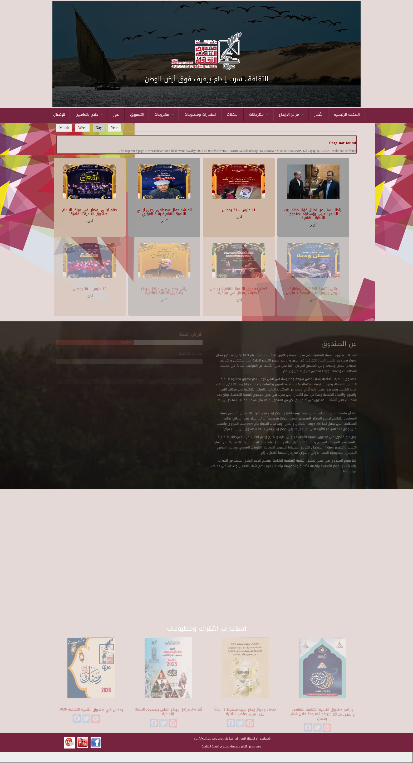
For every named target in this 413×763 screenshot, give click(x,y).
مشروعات (164, 114)
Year (114, 127)
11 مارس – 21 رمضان (238, 209)
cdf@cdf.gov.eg (206, 738)
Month (64, 127)
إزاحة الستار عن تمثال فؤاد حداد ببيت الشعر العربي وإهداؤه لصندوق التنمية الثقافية (313, 213)
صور (116, 114)
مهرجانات (258, 114)
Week (82, 127)
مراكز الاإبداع (291, 114)
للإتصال (59, 114)
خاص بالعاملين (89, 114)
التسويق (137, 114)
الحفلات (233, 114)
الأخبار (318, 114)
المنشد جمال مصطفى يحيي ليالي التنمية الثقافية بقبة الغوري (164, 211)
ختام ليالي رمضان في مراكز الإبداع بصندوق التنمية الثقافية (89, 211)
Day (100, 127)
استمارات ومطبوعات (200, 114)
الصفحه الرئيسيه (347, 114)
